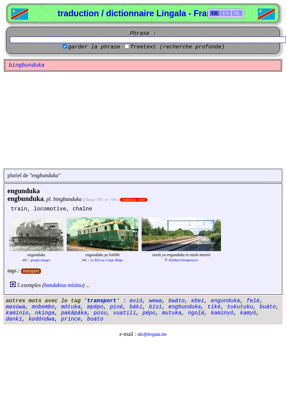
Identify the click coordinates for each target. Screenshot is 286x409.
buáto (268, 307)
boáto (95, 319)
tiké (213, 307)
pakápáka (74, 313)
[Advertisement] (143, 120)
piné (116, 307)
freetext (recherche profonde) (177, 47)
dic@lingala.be (152, 334)
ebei (197, 301)
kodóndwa (41, 319)
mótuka (71, 307)
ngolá (196, 313)
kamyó (248, 313)
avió (135, 301)
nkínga (45, 313)
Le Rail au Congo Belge (106, 260)
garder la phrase (94, 47)
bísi (155, 307)
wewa (155, 301)
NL (237, 13)
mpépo (95, 307)
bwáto (176, 301)
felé (253, 301)
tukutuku (240, 307)
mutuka (172, 313)
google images (40, 260)
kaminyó (222, 313)
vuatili (124, 313)
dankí (14, 319)
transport (31, 271)
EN (225, 13)
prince (71, 319)
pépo (148, 313)
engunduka (23, 191)
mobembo (43, 307)
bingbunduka (67, 199)
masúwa (15, 307)
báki (135, 307)
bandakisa (55, 285)
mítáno (75, 285)
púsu (100, 313)
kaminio (17, 313)
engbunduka (25, 198)
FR (214, 13)
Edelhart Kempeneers (183, 260)
